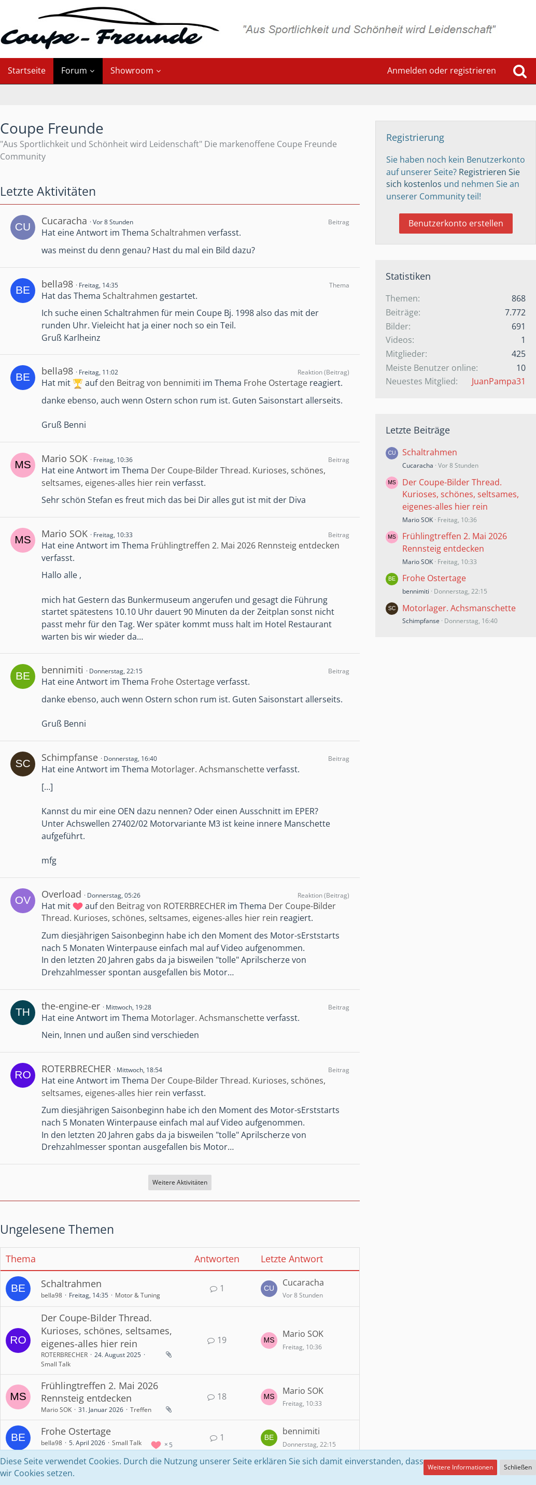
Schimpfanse (69, 757)
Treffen (140, 1409)
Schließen (518, 1467)
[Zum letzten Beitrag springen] (269, 1288)
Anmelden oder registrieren (441, 70)
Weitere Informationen (460, 1467)
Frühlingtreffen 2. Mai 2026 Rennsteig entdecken (245, 545)
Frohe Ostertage (275, 382)
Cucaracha (64, 220)
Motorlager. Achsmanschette (207, 769)
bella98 (57, 284)
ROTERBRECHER (76, 1068)
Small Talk (55, 1364)
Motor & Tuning (137, 1295)
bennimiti (62, 670)
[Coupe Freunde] (268, 29)
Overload (61, 894)
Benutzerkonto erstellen (455, 223)
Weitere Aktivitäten (179, 1182)
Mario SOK (64, 458)
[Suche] (520, 71)
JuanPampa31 (499, 381)
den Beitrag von (150, 382)
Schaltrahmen (178, 232)
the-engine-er (70, 1006)
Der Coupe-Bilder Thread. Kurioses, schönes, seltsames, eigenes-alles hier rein (188, 912)
